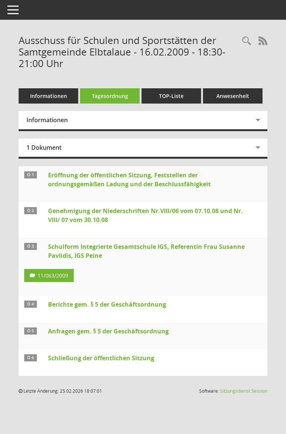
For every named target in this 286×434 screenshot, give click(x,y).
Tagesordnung (110, 95)
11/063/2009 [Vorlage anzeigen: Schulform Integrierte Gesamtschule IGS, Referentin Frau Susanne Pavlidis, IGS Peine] (53, 275)
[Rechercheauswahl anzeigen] (246, 41)
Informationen (48, 95)
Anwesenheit (232, 95)
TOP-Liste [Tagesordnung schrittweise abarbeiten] (171, 95)
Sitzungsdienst (243, 391)
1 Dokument (43, 147)
